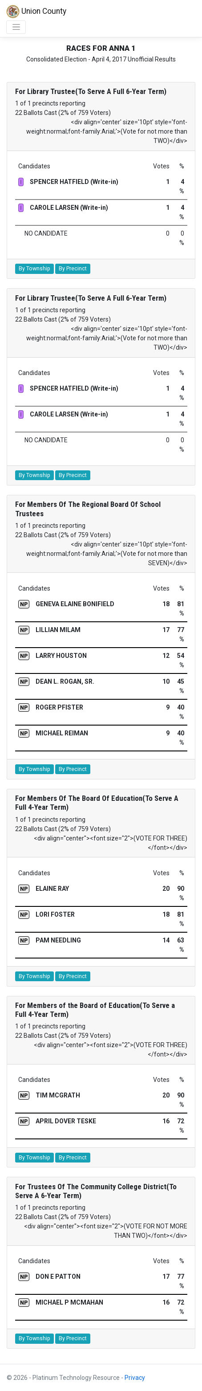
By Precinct (73, 268)
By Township (34, 268)
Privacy (135, 1377)
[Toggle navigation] (16, 27)
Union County (36, 11)
